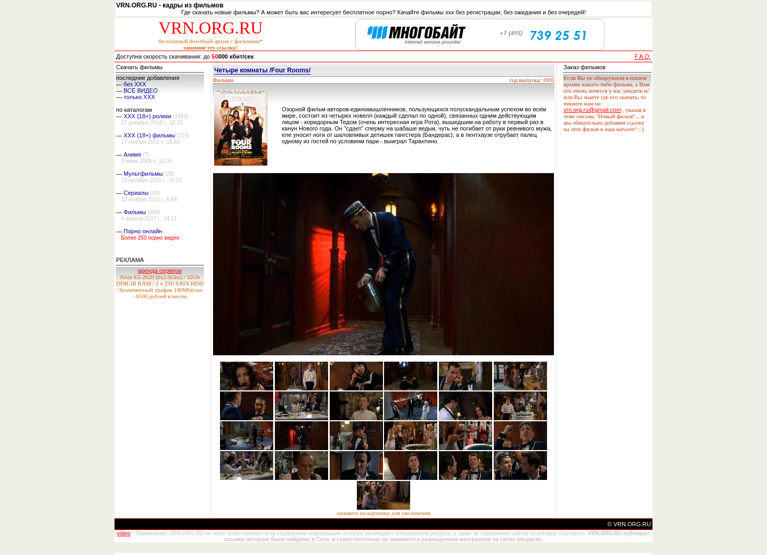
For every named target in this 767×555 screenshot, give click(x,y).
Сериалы (136, 193)
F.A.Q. (642, 56)
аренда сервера (160, 270)
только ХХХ (139, 97)
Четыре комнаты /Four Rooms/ (262, 70)
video (123, 533)
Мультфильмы (143, 173)
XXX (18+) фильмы (149, 135)
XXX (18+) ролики (148, 116)
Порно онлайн (143, 231)
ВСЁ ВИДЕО (141, 90)
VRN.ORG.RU (211, 27)
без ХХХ (135, 84)
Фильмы (135, 212)
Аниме (132, 154)
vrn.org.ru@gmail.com (592, 110)
